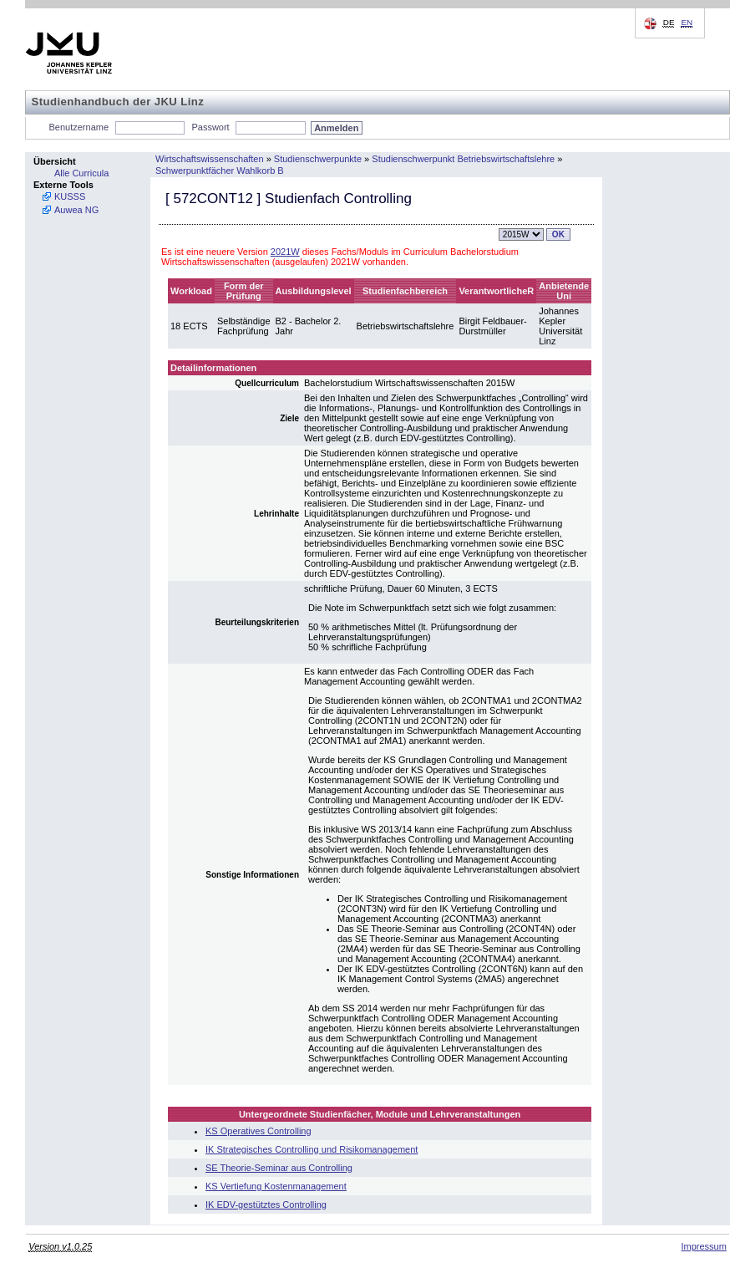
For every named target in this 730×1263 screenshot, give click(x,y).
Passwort (210, 127)
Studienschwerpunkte (318, 159)
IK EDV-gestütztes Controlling (266, 1204)
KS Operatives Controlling (258, 1131)
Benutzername (79, 127)
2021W (285, 252)
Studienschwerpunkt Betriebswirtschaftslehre (463, 159)
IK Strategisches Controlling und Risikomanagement (311, 1149)
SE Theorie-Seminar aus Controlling (278, 1168)
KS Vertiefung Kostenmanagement (276, 1186)
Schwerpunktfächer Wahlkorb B (219, 171)
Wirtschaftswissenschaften (209, 159)
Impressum (703, 1246)
